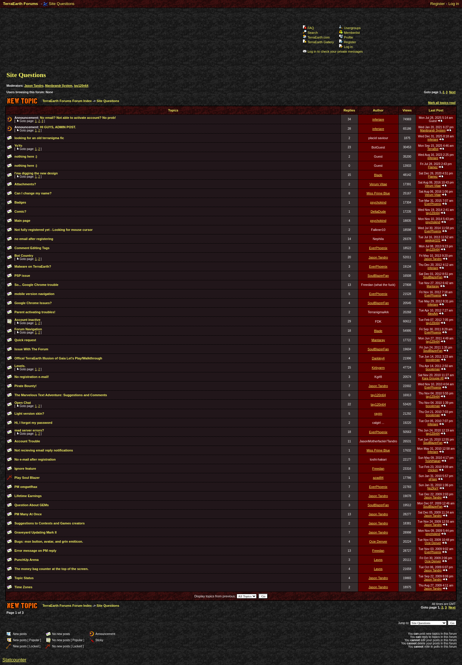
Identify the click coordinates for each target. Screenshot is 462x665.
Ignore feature (25, 468)
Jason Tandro (34, 85)
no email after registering (33, 239)
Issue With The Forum (31, 349)
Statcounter (14, 659)
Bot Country (23, 255)
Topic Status (24, 578)
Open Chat (22, 402)
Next (452, 92)
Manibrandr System (58, 85)
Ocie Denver (378, 541)
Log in (453, 3)
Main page (22, 220)
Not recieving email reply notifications (43, 450)
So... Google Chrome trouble (36, 284)
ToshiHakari (432, 461)
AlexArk (433, 313)
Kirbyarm (378, 367)
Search (310, 32)
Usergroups (350, 28)
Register (437, 3)
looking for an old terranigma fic (39, 138)
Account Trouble (27, 441)
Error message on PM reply (35, 550)
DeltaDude (378, 211)
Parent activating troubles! (34, 312)
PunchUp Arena (26, 559)
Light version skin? (29, 413)
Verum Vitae (378, 184)
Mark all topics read (442, 102)
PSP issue (22, 275)
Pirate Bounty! (25, 386)
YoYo (18, 145)
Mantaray (433, 286)
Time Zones (23, 587)
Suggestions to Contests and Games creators (49, 523)
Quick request (25, 340)
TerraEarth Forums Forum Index (67, 101)
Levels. (19, 366)
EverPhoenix (433, 204)
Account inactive (27, 319)
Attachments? (25, 184)
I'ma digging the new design (36, 173)
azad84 (378, 477)
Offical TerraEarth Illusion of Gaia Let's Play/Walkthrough (58, 358)
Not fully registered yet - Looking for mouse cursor (53, 229)
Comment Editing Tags (32, 248)
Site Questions (62, 3)
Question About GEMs (31, 505)
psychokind (378, 202)
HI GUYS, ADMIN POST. (58, 127)
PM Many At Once (28, 514)
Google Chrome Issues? (33, 303)
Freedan (378, 468)
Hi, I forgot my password (33, 422)
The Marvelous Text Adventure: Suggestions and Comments (60, 395)
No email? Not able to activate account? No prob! (78, 117)
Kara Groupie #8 (432, 378)
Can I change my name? (33, 193)
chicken (433, 470)
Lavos (378, 559)
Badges (20, 202)
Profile (346, 37)
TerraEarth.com (316, 37)
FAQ (308, 28)
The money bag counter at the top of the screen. (51, 569)
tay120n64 (81, 85)
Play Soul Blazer (27, 477)
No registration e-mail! (31, 377)
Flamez (433, 167)
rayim (378, 413)
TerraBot (432, 149)
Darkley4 (378, 358)
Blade (378, 175)
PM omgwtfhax (25, 487)
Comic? (20, 211)
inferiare (378, 119)
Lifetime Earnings (28, 496)
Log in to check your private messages (333, 51)
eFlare (433, 479)
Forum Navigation (28, 329)
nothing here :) (25, 156)
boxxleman (433, 359)
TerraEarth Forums (20, 3)
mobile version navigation (34, 294)
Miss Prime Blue (378, 193)
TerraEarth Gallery (318, 42)
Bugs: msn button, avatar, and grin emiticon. (48, 541)
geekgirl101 (432, 240)
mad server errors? (29, 430)
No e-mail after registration (35, 459)
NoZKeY (432, 488)
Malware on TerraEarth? (32, 266)
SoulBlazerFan (378, 275)
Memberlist (349, 32)
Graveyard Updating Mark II (35, 532)
